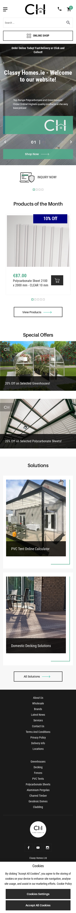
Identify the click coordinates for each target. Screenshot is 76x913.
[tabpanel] (38, 104)
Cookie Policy (64, 883)
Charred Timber (38, 795)
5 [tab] (44, 299)
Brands (38, 709)
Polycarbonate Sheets (38, 784)
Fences (38, 772)
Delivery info (38, 743)
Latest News (38, 714)
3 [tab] (40, 189)
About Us (38, 697)
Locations (38, 748)
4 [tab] (42, 189)
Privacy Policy (38, 737)
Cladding (38, 807)
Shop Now (37, 154)
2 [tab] (37, 189)
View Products (37, 312)
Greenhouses (38, 761)
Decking (38, 767)
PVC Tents (38, 778)
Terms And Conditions (38, 731)
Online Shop (38, 36)
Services (38, 720)
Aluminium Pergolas (38, 790)
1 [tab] (34, 189)
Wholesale (38, 703)
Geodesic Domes (38, 801)
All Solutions (37, 676)
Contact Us (38, 726)
